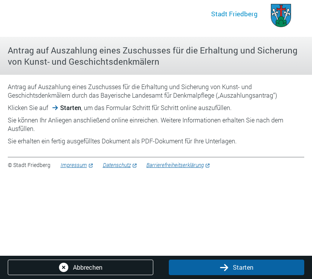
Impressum (74, 165)
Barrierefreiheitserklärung (175, 165)
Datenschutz (117, 165)
